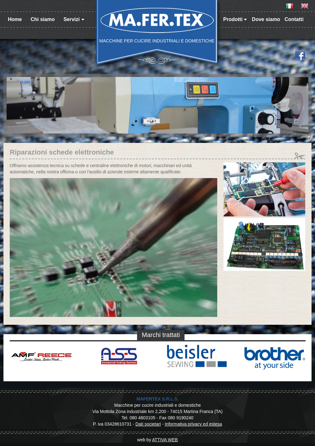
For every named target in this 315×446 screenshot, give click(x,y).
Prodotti (235, 19)
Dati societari (148, 424)
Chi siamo (42, 19)
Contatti (294, 19)
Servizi (74, 19)
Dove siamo (266, 19)
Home (15, 19)
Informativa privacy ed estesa (193, 424)
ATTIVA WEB (165, 439)
